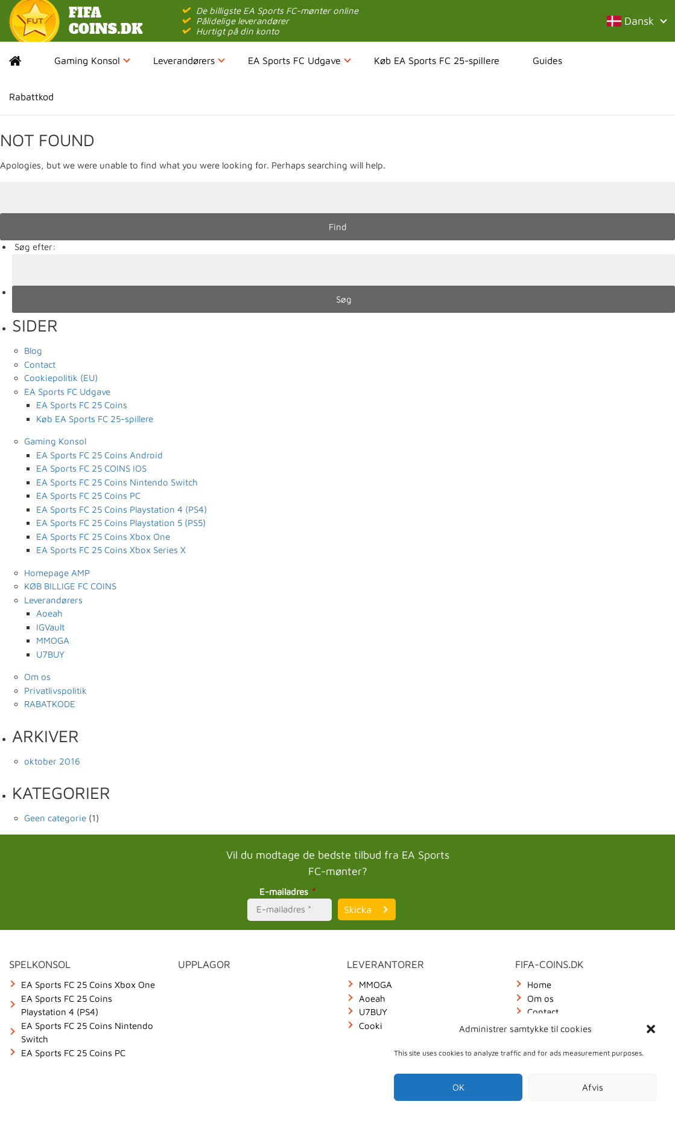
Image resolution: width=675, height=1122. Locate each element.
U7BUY (50, 654)
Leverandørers (189, 60)
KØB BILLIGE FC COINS (70, 586)
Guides (547, 60)
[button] (651, 1029)
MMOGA (52, 640)
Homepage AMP (57, 573)
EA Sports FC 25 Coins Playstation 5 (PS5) (121, 523)
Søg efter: (35, 247)
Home (25, 60)
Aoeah (49, 613)
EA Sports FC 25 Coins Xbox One (103, 536)
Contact (39, 364)
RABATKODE (49, 704)
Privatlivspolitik (55, 690)
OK (458, 1087)
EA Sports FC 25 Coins (81, 405)
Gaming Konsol (92, 60)
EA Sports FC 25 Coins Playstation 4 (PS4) (121, 509)
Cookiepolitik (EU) (61, 378)
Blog (33, 350)
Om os (37, 677)
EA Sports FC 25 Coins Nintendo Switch (117, 482)
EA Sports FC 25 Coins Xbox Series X (111, 550)
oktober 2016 (52, 761)
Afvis (592, 1087)
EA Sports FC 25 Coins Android (99, 455)
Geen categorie (55, 818)
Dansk (636, 20)
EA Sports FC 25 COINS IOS (91, 468)
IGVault (50, 627)
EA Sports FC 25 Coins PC (88, 495)
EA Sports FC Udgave (299, 60)
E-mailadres (289, 891)
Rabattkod (31, 96)
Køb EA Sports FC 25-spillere (436, 60)
